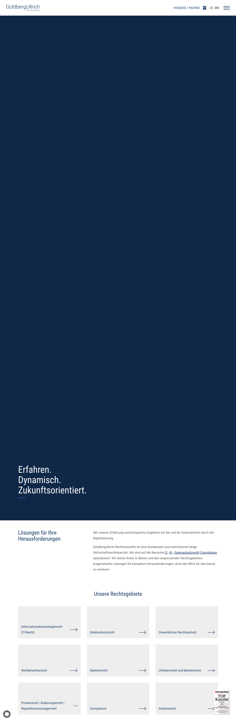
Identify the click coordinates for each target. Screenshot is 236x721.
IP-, (171, 552)
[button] (7, 714)
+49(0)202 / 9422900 (186, 8)
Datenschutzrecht (186, 552)
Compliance (208, 552)
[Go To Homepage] (23, 10)
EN (217, 8)
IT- (166, 552)
